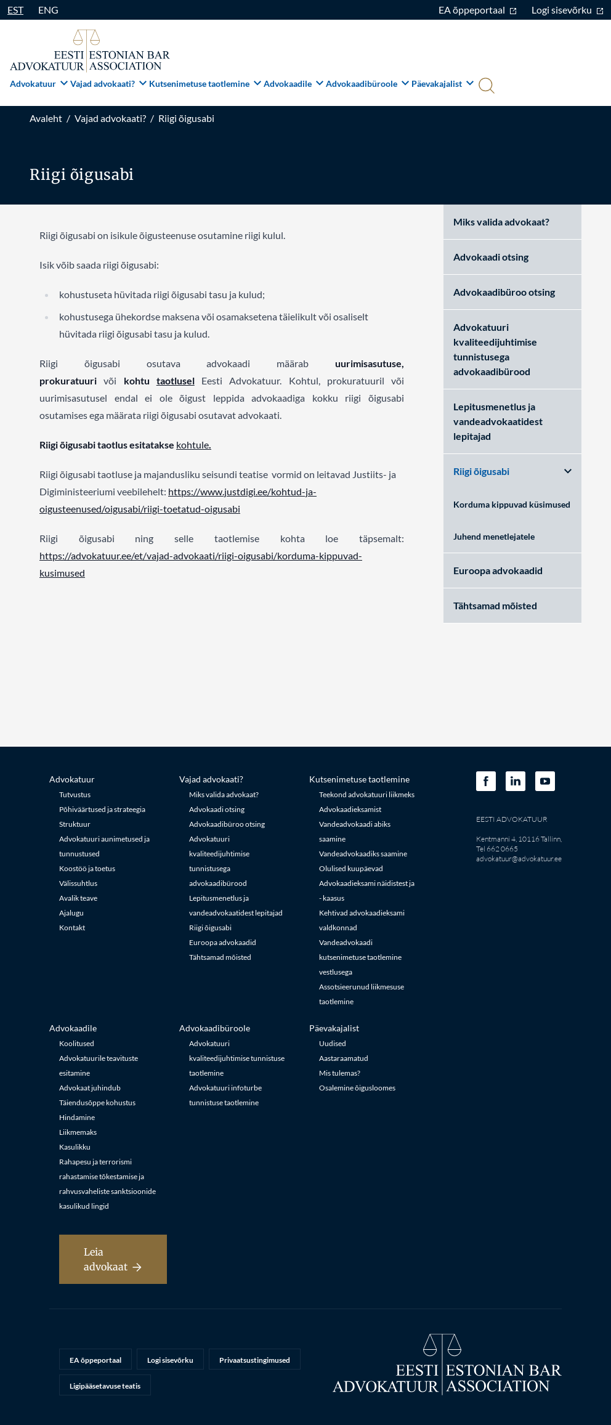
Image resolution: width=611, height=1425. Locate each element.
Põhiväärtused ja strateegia (102, 809)
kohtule (192, 444)
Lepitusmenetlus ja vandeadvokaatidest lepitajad (498, 421)
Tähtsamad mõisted (495, 605)
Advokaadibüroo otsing (504, 292)
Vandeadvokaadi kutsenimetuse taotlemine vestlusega (360, 957)
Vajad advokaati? (108, 83)
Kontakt (72, 927)
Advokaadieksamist (350, 809)
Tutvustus (75, 794)
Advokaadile (293, 83)
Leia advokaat (113, 1259)
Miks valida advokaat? (501, 221)
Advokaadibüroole (367, 83)
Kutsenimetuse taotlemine (205, 83)
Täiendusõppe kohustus (97, 1102)
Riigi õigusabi (186, 118)
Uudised (332, 1043)
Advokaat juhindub (90, 1087)
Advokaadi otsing (490, 256)
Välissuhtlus (78, 883)
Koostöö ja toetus (87, 868)
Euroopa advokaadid (498, 570)
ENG (48, 9)
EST (15, 9)
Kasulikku (75, 1146)
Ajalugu (71, 912)
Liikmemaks (78, 1132)
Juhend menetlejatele (494, 536)
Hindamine (77, 1117)
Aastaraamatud (343, 1058)
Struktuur (75, 824)
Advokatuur (39, 83)
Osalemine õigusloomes (357, 1087)
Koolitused (76, 1043)
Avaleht (46, 118)
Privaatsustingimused (254, 1360)
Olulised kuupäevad (351, 868)
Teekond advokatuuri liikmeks (367, 794)
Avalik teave (78, 898)
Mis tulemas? (339, 1073)
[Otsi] (485, 87)
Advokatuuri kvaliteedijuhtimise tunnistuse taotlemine (237, 1058)
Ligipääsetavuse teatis (105, 1385)
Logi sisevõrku (568, 9)
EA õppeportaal (478, 9)
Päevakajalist (442, 83)
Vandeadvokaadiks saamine (363, 853)
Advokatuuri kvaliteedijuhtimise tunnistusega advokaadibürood (495, 349)
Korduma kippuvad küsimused (511, 504)
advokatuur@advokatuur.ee (519, 858)
